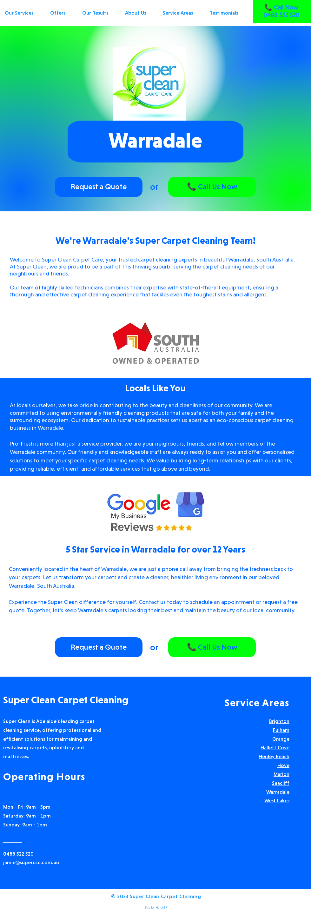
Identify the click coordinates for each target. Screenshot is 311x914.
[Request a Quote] (98, 187)
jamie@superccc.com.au (31, 862)
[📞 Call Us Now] (212, 187)
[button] (181, 13)
